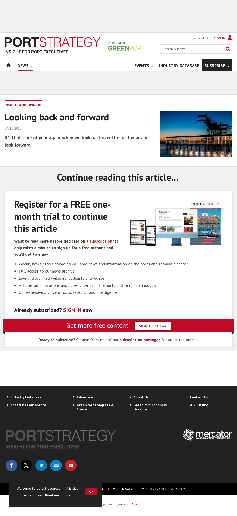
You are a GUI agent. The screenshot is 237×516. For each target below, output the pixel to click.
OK (91, 492)
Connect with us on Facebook (12, 465)
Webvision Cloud (129, 504)
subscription (101, 241)
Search (227, 49)
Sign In (219, 38)
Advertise (85, 397)
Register (201, 38)
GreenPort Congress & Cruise (95, 407)
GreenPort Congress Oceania (150, 407)
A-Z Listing (199, 405)
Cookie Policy (103, 489)
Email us (56, 465)
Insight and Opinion (23, 105)
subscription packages (140, 339)
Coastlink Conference (28, 405)
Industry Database (26, 397)
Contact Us (199, 397)
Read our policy (57, 495)
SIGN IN (72, 309)
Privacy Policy (132, 489)
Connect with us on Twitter (26, 465)
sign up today (153, 325)
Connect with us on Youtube (71, 465)
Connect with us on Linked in (41, 465)
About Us (141, 397)
